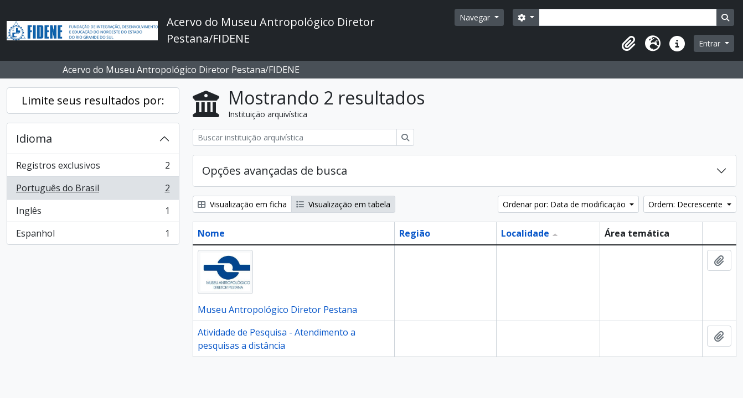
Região (414, 233)
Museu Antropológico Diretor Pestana (277, 309)
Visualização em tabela (343, 204)
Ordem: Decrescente (686, 204)
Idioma (34, 138)
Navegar (476, 17)
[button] (628, 44)
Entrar (711, 43)
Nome (211, 233)
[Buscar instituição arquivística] (295, 137)
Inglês (93, 213)
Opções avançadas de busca (274, 170)
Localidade (525, 233)
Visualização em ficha (242, 204)
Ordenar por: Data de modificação (565, 204)
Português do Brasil (93, 190)
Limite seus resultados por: (93, 100)
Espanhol (93, 235)
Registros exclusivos (93, 168)
